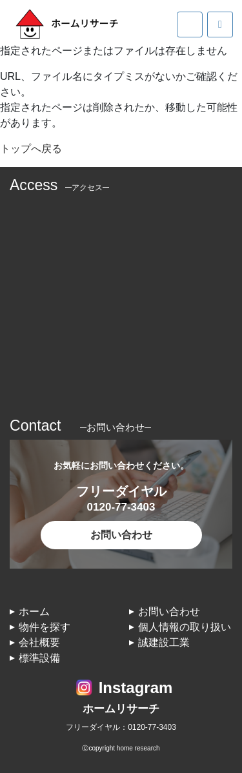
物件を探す (44, 626)
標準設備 (39, 657)
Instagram (136, 687)
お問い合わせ (121, 534)
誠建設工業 (164, 642)
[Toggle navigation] (190, 24)
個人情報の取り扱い (184, 626)
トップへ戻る (31, 148)
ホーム (34, 611)
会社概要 (39, 642)
